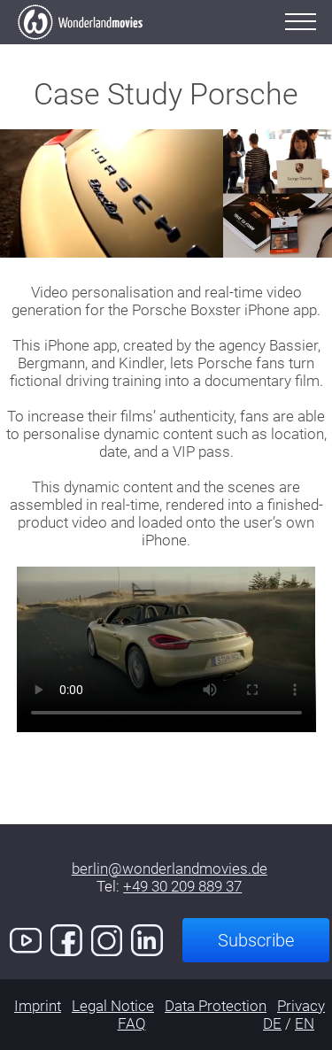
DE (272, 1023)
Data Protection (215, 1006)
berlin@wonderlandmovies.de (169, 868)
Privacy (301, 1006)
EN (304, 1023)
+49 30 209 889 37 (182, 886)
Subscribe (256, 940)
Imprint (37, 1006)
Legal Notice (113, 1006)
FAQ (132, 1023)
